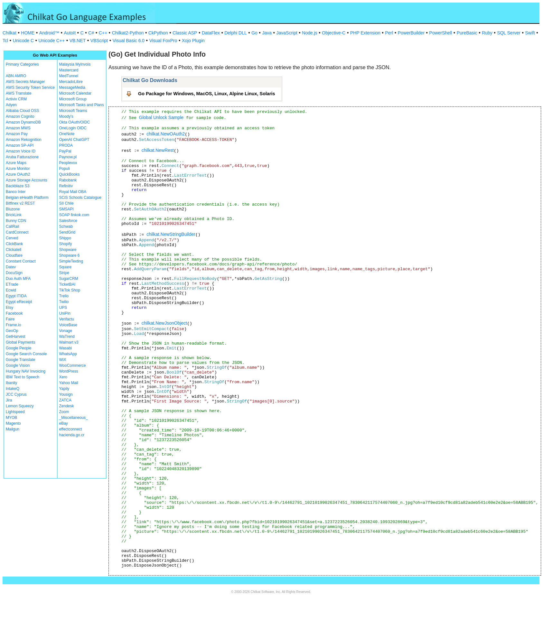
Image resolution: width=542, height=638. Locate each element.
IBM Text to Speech (22, 377)
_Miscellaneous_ (73, 417)
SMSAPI (66, 209)
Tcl (5, 40)
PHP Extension (365, 32)
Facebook (14, 313)
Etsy (9, 307)
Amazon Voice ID (20, 151)
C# (91, 32)
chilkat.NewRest (158, 150)
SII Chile (66, 203)
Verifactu (66, 319)
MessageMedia (72, 87)
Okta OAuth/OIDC (74, 122)
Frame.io (13, 325)
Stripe (64, 273)
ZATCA (65, 400)
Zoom (64, 412)
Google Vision (18, 365)
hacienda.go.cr (72, 435)
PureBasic (467, 32)
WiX (62, 359)
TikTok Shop (69, 290)
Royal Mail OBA (73, 192)
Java (267, 32)
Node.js (309, 32)
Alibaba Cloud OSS (22, 110)
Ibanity (11, 383)
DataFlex (211, 32)
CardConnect (17, 232)
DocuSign (14, 273)
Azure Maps (16, 163)
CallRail (12, 226)
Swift (530, 32)
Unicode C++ (52, 40)
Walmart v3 (69, 342)
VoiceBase (68, 325)
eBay (63, 423)
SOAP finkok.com (74, 215)
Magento (13, 423)
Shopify (65, 244)
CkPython (158, 32)
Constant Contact (21, 261)
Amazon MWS (18, 128)
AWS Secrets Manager (25, 81)
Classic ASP (185, 32)
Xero (63, 377)
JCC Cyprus (16, 394)
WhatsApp (68, 354)
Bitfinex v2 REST (20, 203)
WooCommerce (72, 365)
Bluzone (13, 209)
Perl (389, 32)
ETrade (12, 284)
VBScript (99, 40)
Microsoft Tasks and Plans (81, 105)
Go (254, 32)
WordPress (68, 371)
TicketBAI (67, 284)
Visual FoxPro (163, 40)
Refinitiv (66, 186)
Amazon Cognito (20, 116)
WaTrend (67, 336)
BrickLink (14, 215)
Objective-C (333, 32)
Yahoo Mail (68, 383)
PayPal (65, 151)
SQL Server (508, 32)
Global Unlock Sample (161, 117)
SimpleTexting (71, 261)
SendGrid (67, 232)
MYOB (11, 417)
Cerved (12, 238)
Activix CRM (16, 99)
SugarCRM (68, 278)
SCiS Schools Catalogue (80, 197)
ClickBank (14, 244)
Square (65, 267)
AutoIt (70, 32)
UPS (63, 307)
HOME (27, 32)
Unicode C (23, 40)
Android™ (49, 32)
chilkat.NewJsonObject (164, 323)
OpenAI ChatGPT (74, 139)
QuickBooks (69, 174)
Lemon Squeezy (20, 406)
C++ (103, 32)
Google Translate (20, 359)
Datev (11, 267)
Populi (64, 168)
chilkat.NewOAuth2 (165, 133)
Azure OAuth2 (18, 174)
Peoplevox (68, 163)
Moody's (66, 116)
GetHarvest (15, 336)
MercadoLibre (71, 81)
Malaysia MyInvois (75, 64)
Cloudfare (14, 255)
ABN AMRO (16, 76)
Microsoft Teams (73, 110)
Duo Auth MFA (18, 278)
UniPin (64, 313)
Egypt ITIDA (16, 296)
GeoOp (12, 330)
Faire (10, 319)
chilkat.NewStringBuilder (170, 234)
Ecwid (11, 290)
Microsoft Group (73, 99)
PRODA (66, 145)
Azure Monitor (18, 168)
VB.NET (78, 40)
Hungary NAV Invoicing (25, 371)
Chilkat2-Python (128, 32)
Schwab (66, 226)
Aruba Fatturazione (22, 157)
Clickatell (13, 249)
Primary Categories (22, 64)
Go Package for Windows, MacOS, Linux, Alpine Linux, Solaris (206, 93)
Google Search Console (26, 354)
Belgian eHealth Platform (27, 197)
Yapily (64, 388)
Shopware (68, 249)
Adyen (11, 105)
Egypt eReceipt (19, 302)
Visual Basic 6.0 (129, 40)
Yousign (66, 394)
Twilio (64, 302)
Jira (9, 400)
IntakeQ (12, 388)
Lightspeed (15, 412)
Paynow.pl (68, 157)
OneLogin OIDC (73, 128)
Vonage (65, 330)
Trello (64, 296)
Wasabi (65, 348)
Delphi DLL (235, 32)
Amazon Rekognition (24, 139)
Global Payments (20, 342)
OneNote (67, 134)
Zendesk (66, 406)
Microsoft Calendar (75, 93)
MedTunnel (69, 76)
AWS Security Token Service (30, 87)
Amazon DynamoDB (23, 122)
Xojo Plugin (193, 40)
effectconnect (70, 429)
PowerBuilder (411, 32)
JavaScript (286, 32)
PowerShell (440, 32)
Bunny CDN (16, 220)
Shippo (65, 238)
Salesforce (68, 220)
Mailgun (12, 429)
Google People (18, 348)
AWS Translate (19, 93)
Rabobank (68, 180)
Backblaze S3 (17, 186)
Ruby (487, 32)
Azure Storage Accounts (26, 180)
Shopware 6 (69, 255)
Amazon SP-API (20, 145)
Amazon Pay (17, 134)
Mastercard (69, 70)
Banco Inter (15, 192)
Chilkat (9, 32)
